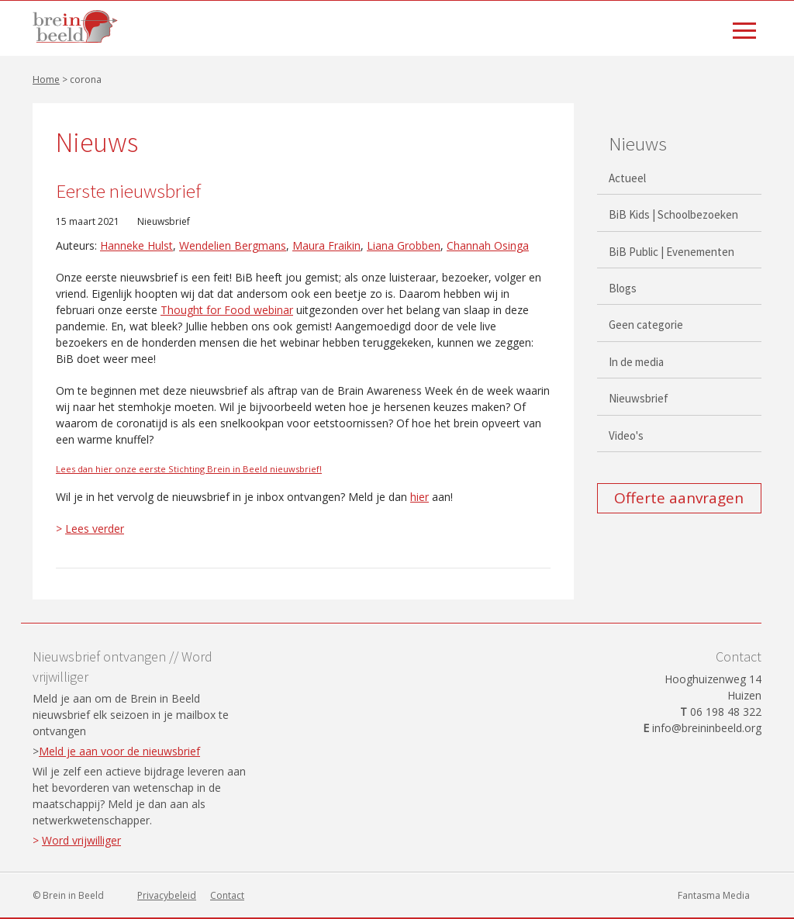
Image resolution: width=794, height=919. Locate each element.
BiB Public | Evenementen (671, 251)
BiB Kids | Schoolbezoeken (673, 214)
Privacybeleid (166, 895)
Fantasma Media (714, 895)
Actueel (627, 178)
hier (419, 496)
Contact (227, 895)
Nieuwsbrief (163, 221)
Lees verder (94, 528)
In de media (636, 361)
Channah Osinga (488, 245)
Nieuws (638, 143)
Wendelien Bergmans (232, 245)
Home (46, 79)
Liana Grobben (403, 245)
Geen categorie (646, 324)
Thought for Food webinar (227, 309)
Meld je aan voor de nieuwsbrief (119, 751)
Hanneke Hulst (136, 245)
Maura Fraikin (326, 245)
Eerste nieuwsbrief (128, 190)
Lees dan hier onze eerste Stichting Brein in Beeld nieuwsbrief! (189, 469)
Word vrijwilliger (81, 840)
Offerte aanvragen (679, 498)
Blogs (623, 288)
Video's (626, 435)
